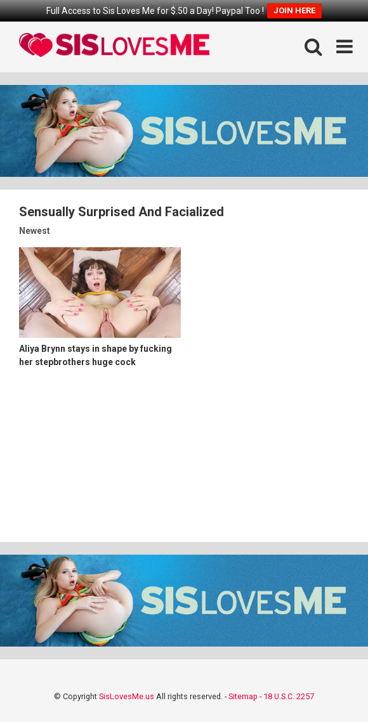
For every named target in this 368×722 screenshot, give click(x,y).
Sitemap (243, 696)
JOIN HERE (294, 10)
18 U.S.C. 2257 (288, 696)
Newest (34, 231)
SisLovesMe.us (126, 696)
